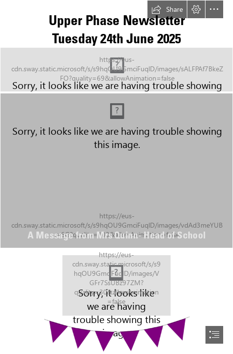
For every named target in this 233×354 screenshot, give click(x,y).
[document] (116, 177)
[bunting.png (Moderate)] (116, 333)
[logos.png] (116, 69)
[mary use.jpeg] (116, 170)
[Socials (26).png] (116, 285)
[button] (167, 9)
